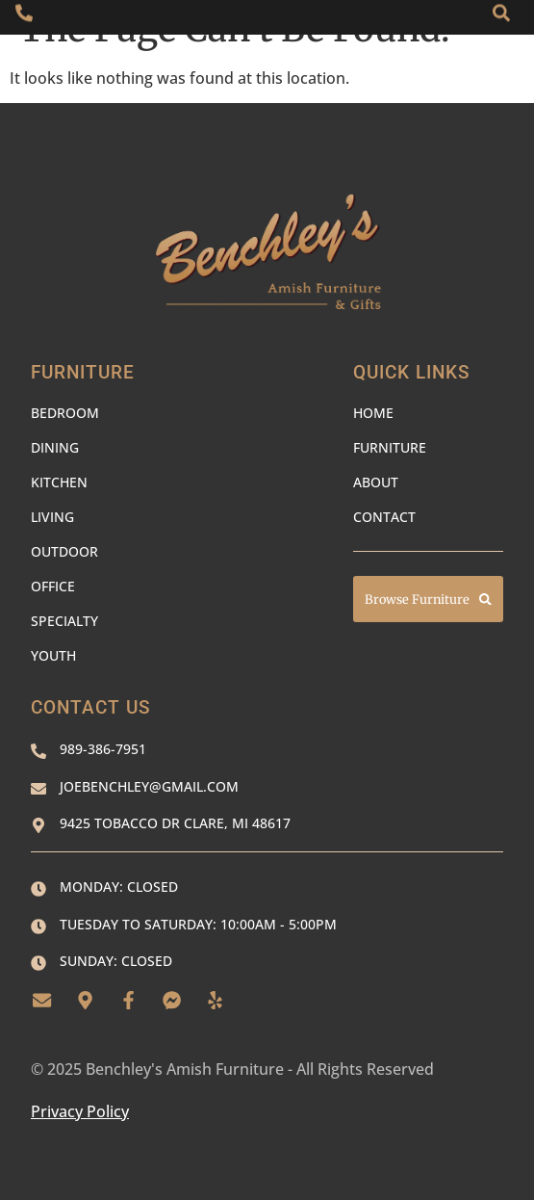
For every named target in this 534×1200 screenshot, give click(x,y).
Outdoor (64, 551)
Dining (55, 447)
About (375, 482)
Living (52, 517)
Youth (53, 655)
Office (53, 586)
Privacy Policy (80, 1111)
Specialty (64, 621)
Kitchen (59, 482)
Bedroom (65, 413)
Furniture (389, 447)
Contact (384, 517)
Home (373, 413)
